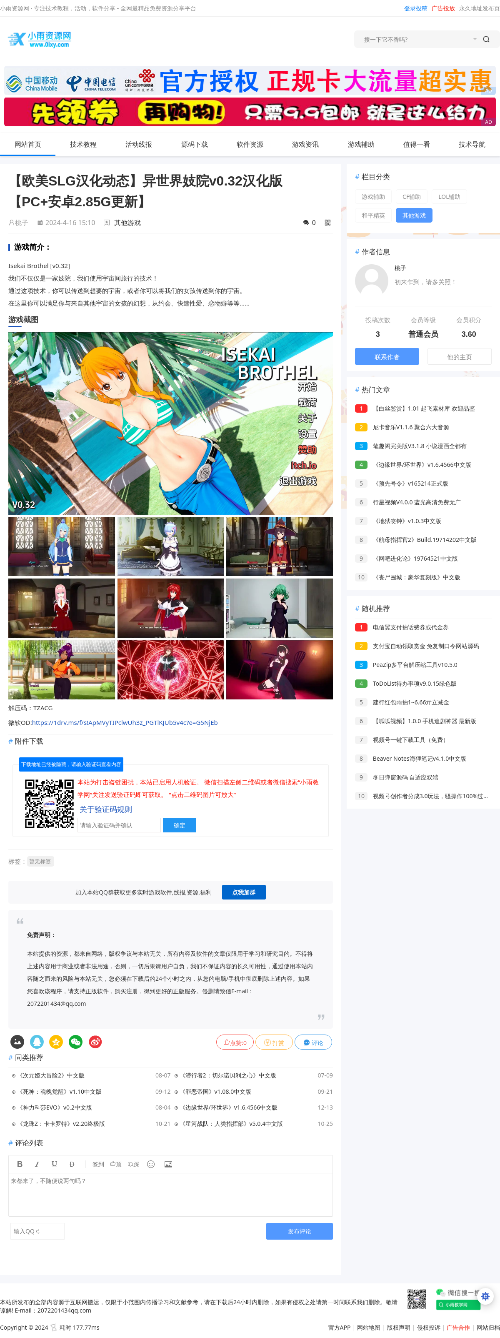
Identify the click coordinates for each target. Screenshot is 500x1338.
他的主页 (459, 357)
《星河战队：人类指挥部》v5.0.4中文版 (231, 1124)
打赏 (274, 1043)
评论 (313, 1043)
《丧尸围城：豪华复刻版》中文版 (407, 577)
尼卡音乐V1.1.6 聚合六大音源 (402, 427)
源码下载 (201, 144)
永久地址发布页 (479, 8)
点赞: (235, 1043)
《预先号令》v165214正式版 (401, 483)
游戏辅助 (368, 144)
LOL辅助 (449, 196)
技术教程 (90, 144)
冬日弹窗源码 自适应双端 (396, 777)
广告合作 (458, 1327)
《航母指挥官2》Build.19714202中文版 (416, 540)
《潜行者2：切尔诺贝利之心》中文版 (228, 1075)
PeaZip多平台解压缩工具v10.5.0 (406, 665)
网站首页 (28, 144)
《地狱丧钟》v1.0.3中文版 (398, 521)
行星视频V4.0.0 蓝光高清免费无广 (408, 502)
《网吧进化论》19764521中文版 (406, 558)
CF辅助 (411, 196)
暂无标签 (40, 861)
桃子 (18, 222)
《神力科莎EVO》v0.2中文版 (54, 1107)
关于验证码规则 (106, 809)
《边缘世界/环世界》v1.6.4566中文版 (229, 1107)
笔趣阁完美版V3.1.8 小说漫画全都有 (411, 446)
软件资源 (257, 144)
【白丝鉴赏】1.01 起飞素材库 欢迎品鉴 (415, 408)
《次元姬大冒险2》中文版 (51, 1075)
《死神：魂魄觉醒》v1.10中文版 (59, 1091)
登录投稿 (416, 8)
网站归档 (488, 1327)
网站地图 (368, 1327)
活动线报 (145, 144)
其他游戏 (127, 222)
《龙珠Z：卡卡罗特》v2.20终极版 (61, 1124)
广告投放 (443, 8)
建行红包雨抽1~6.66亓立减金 (402, 702)
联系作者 (387, 357)
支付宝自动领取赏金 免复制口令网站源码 (417, 646)
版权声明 (398, 1327)
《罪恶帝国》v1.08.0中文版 (216, 1091)
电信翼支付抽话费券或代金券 (402, 627)
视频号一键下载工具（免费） (402, 740)
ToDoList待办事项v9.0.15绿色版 (406, 683)
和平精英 (373, 215)
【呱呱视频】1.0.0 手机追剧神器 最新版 (415, 721)
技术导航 (479, 144)
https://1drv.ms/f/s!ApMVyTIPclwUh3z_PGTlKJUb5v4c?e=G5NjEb (125, 722)
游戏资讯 (312, 144)
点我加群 (243, 892)
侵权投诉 (428, 1327)
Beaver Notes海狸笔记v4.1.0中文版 (410, 758)
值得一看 (423, 144)
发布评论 (299, 1231)
